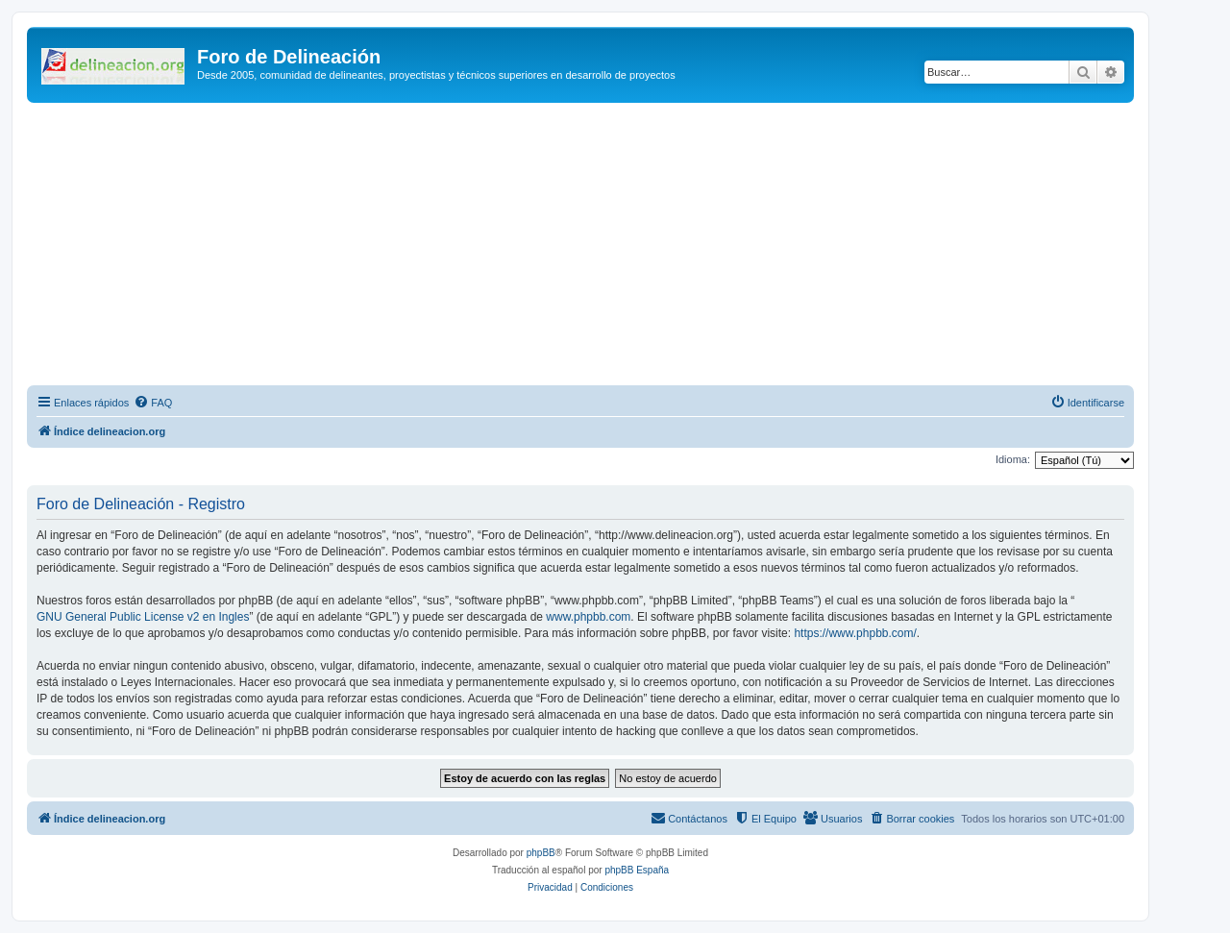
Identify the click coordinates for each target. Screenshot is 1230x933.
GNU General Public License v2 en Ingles (143, 617)
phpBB (541, 852)
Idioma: (1013, 459)
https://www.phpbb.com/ (855, 633)
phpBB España (636, 870)
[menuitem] (153, 402)
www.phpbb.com (588, 617)
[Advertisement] (580, 246)
